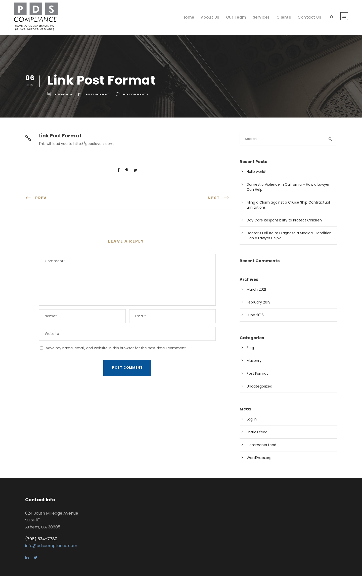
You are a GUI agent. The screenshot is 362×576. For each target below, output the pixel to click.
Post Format (97, 94)
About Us (210, 17)
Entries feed (257, 432)
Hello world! (256, 171)
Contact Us (309, 17)
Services (261, 17)
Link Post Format (59, 135)
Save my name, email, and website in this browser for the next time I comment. (116, 348)
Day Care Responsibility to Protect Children (284, 220)
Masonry (254, 360)
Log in (252, 419)
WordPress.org (259, 457)
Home (188, 17)
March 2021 (256, 289)
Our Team (236, 17)
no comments (135, 94)
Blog (250, 347)
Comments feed (261, 444)
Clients (284, 17)
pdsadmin (63, 94)
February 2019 (258, 302)
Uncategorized (259, 386)
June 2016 (255, 315)
